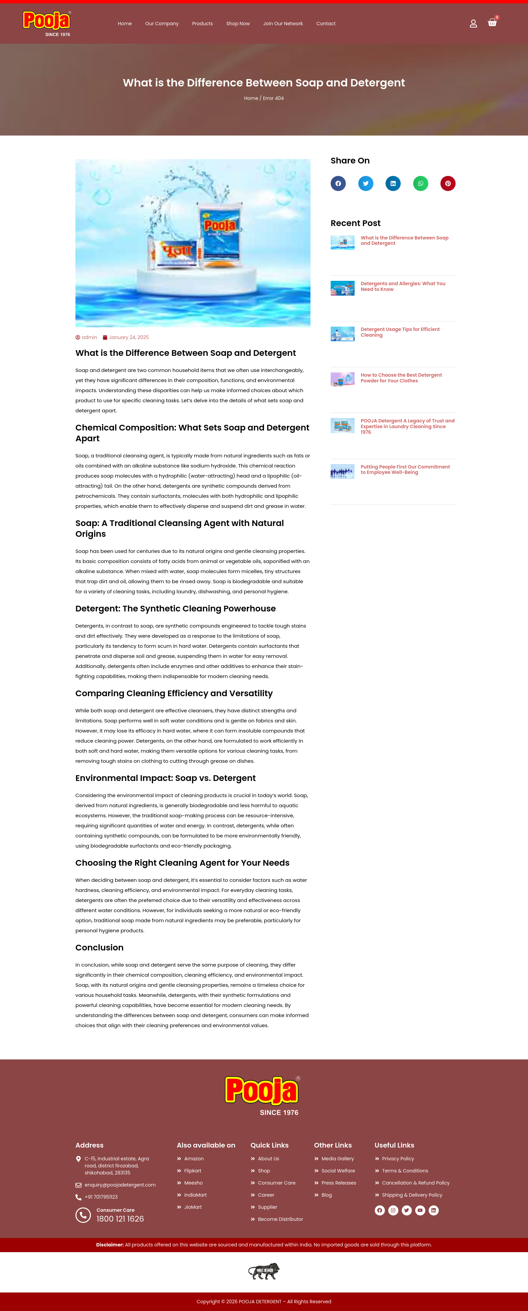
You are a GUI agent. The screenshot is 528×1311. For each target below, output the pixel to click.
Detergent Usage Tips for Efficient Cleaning (400, 332)
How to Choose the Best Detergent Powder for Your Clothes (401, 378)
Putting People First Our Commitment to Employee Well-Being (405, 469)
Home (125, 23)
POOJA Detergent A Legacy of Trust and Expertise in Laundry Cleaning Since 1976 (408, 426)
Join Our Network (283, 23)
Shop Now (238, 23)
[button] (338, 183)
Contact (326, 23)
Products (202, 23)
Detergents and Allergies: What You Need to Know (403, 286)
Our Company (162, 23)
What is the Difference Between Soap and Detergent (405, 240)
